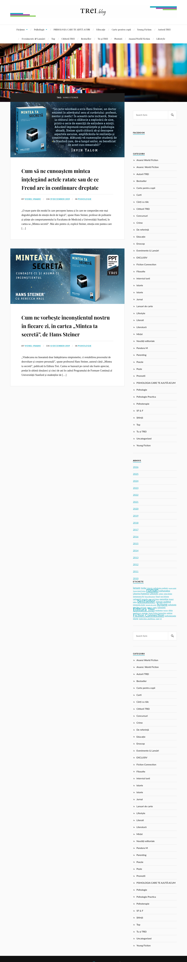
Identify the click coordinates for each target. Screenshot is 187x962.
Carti (139, 194)
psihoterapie (170, 616)
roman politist (163, 601)
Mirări (139, 334)
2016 (135, 536)
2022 (135, 494)
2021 (135, 501)
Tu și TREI (103, 38)
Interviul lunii (143, 278)
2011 (135, 571)
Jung (158, 619)
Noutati (118, 38)
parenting (164, 599)
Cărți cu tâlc (142, 201)
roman (152, 589)
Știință (139, 417)
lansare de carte (151, 605)
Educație (100, 29)
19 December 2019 (60, 207)
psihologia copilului (160, 588)
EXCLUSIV (141, 257)
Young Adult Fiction (139, 591)
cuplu (155, 607)
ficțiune (162, 604)
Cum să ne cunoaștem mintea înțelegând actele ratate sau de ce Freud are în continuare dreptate (66, 183)
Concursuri (142, 215)
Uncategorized (143, 438)
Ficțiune (21, 29)
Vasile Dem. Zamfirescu (147, 619)
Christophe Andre (139, 605)
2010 (135, 578)
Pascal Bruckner (150, 596)
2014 (135, 550)
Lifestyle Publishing (141, 593)
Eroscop (140, 243)
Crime (139, 222)
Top (53, 38)
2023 (135, 487)
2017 (135, 529)
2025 (135, 473)
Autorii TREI (164, 29)
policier (169, 613)
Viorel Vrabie (33, 207)
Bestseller (86, 38)
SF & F (139, 410)
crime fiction (168, 594)
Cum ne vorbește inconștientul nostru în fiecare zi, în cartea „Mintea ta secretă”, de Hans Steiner (66, 338)
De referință (142, 229)
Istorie (139, 285)
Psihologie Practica (146, 396)
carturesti (137, 599)
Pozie (139, 368)
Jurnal (139, 299)
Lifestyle (160, 38)
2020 (135, 508)
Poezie (139, 361)
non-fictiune (164, 596)
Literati (140, 320)
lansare (136, 587)
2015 (135, 543)
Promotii (140, 375)
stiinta (170, 610)
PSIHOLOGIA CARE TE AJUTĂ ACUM (72, 29)
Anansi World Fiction (139, 38)
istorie (135, 618)
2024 (135, 480)
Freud (158, 596)
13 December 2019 (60, 362)
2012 (135, 564)
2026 (135, 467)
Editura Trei (144, 609)
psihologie (161, 607)
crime (161, 594)
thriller (144, 588)
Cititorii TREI (68, 38)
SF (161, 619)
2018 (135, 522)
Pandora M (142, 348)
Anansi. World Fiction (147, 167)
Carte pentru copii (121, 29)
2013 (135, 557)
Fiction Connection (146, 264)
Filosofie (140, 271)
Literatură (141, 327)
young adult (172, 588)
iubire (135, 602)
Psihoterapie (142, 403)
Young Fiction (144, 29)
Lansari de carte (144, 306)
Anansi (171, 599)
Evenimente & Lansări (33, 38)
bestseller (146, 601)
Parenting (141, 354)
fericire (165, 610)
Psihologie (39, 29)
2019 (135, 515)
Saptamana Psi (138, 596)
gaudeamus (159, 610)
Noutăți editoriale (145, 341)
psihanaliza (164, 590)
